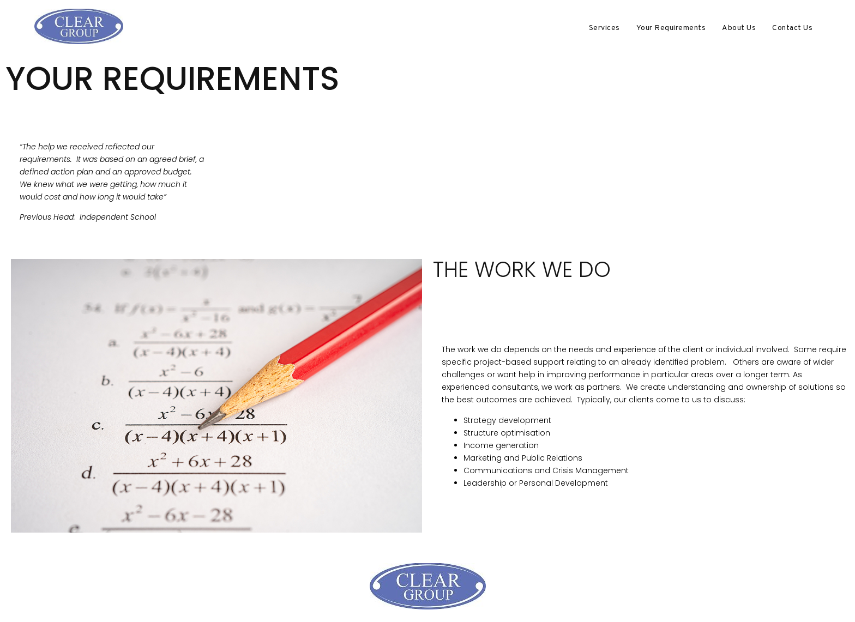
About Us (739, 28)
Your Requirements (671, 28)
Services (604, 28)
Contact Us (792, 28)
